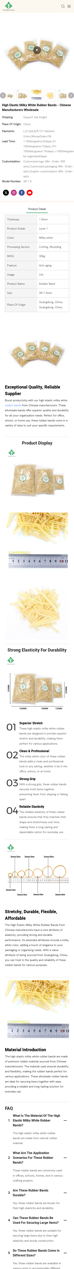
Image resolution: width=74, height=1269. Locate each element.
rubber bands (13, 405)
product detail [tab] (37, 209)
